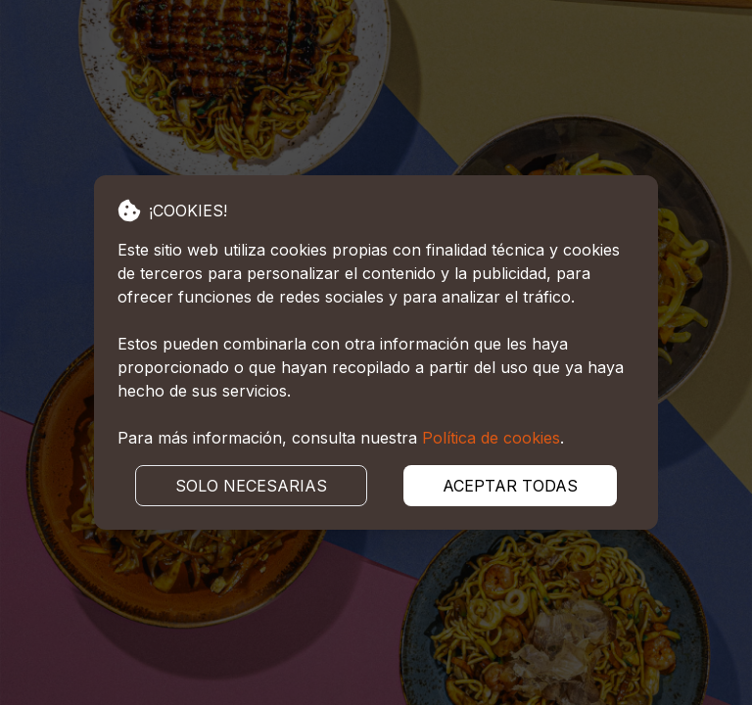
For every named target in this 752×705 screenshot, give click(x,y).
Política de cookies (491, 437)
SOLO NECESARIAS (251, 485)
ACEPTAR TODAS (510, 485)
